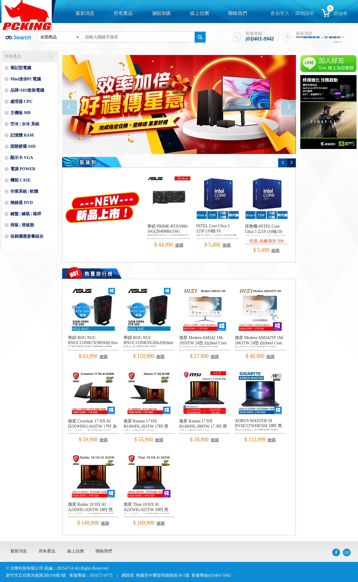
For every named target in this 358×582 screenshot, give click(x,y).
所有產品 (123, 13)
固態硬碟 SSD (23, 146)
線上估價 (199, 13)
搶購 (179, 245)
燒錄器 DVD (21, 202)
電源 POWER (22, 169)
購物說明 (304, 13)
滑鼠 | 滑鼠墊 (22, 225)
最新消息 (84, 13)
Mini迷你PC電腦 (25, 79)
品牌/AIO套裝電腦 (27, 90)
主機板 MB (20, 113)
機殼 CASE (20, 180)
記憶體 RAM (22, 135)
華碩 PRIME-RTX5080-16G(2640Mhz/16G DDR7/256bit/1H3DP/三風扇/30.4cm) (168, 234)
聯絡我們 (237, 13)
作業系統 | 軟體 (24, 191)
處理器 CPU (21, 101)
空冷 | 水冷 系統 (24, 124)
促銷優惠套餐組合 (26, 236)
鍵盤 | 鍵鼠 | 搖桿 (25, 214)
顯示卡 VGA (21, 157)
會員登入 (279, 13)
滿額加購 (161, 13)
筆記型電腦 (20, 68)
